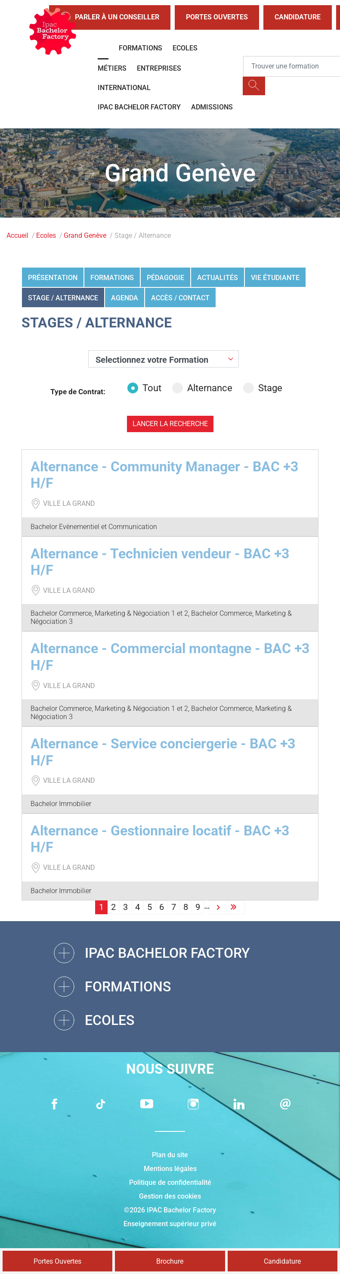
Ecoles (185, 48)
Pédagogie (165, 278)
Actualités (217, 278)
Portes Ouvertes (217, 17)
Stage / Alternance (63, 298)
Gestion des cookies (170, 1196)
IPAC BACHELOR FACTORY (139, 107)
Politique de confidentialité (170, 1182)
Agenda (124, 298)
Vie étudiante (275, 278)
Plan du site (170, 1155)
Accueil (17, 235)
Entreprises (159, 68)
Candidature (298, 17)
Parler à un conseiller (109, 17)
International (124, 88)
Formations (140, 48)
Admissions (212, 107)
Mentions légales (170, 1169)
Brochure (169, 1261)
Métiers (112, 68)
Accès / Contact (180, 298)
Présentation (52, 278)
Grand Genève (85, 235)
